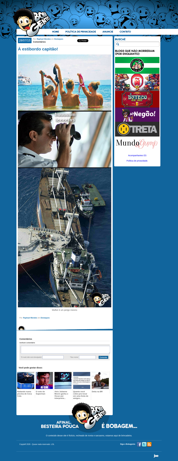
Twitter (144, 444)
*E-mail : (31, 357)
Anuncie (107, 31)
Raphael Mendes (44, 39)
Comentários (39, 42)
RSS (149, 444)
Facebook (139, 444)
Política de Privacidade (80, 31)
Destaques (58, 39)
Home (55, 31)
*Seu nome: (74, 357)
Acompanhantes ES (137, 155)
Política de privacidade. (137, 161)
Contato (125, 31)
